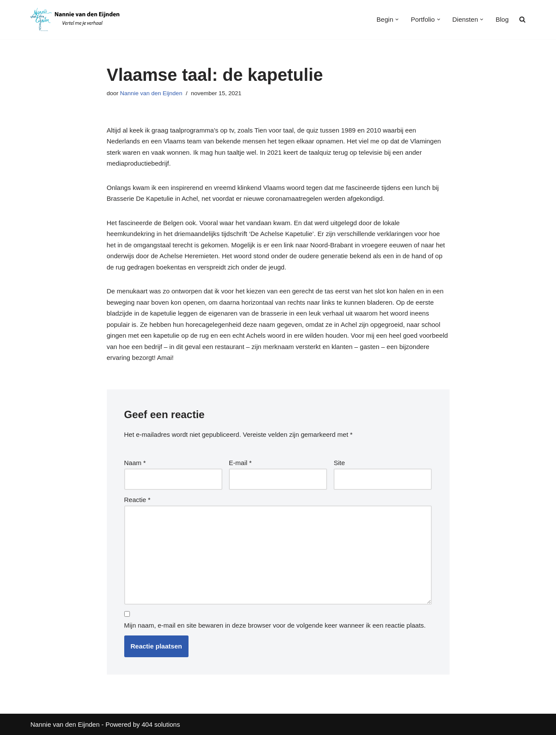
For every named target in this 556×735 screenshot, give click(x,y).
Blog (502, 19)
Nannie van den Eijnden (151, 93)
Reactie (137, 499)
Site (339, 462)
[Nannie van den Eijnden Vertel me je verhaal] (76, 19)
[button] (397, 19)
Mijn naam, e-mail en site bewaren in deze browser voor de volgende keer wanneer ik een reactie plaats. (275, 625)
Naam (135, 462)
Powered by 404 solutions (143, 724)
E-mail (240, 462)
